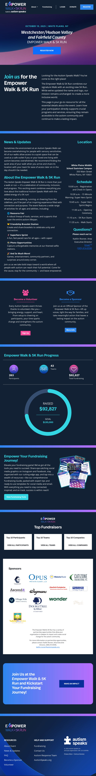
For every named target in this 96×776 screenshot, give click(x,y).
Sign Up (25, 333)
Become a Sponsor (13, 760)
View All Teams (48, 545)
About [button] (34, 7)
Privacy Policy (68, 754)
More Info (70, 330)
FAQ (6, 755)
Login (62, 7)
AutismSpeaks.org (42, 760)
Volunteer (9, 764)
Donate (73, 7)
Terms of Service (79, 754)
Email (88, 245)
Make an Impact (71, 684)
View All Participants (18, 545)
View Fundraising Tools (16, 497)
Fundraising (47, 7)
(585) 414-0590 (84, 248)
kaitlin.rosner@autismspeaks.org (47, 647)
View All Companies (78, 545)
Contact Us (39, 750)
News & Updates (12, 750)
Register (87, 7)
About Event (10, 746)
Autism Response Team (45, 755)
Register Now (47, 51)
